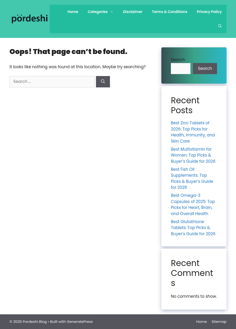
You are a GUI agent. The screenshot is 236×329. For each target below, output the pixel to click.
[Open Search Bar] (220, 26)
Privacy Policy (209, 11)
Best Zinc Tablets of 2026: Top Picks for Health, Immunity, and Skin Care (193, 132)
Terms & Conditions (169, 11)
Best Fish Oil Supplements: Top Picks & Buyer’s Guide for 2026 (192, 178)
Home (73, 11)
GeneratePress (80, 321)
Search (178, 60)
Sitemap (219, 321)
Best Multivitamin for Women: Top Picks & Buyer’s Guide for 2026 (193, 155)
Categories (103, 12)
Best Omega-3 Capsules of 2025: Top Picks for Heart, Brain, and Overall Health (193, 204)
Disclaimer (132, 11)
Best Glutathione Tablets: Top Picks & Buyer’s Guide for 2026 (193, 228)
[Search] (103, 81)
